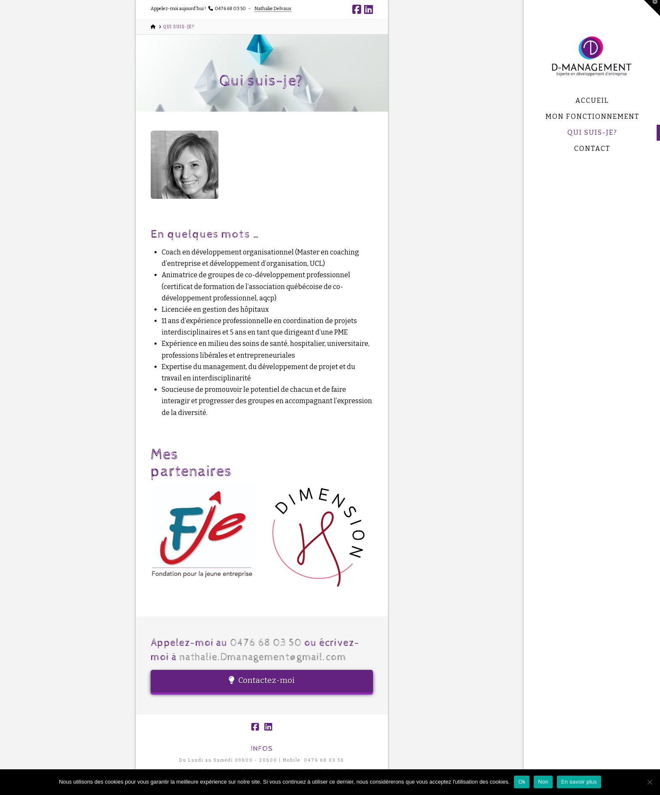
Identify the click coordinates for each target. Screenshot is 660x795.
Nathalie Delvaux (273, 8)
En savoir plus (579, 782)
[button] (652, 8)
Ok (521, 782)
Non (543, 782)
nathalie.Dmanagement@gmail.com (263, 657)
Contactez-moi (262, 680)
